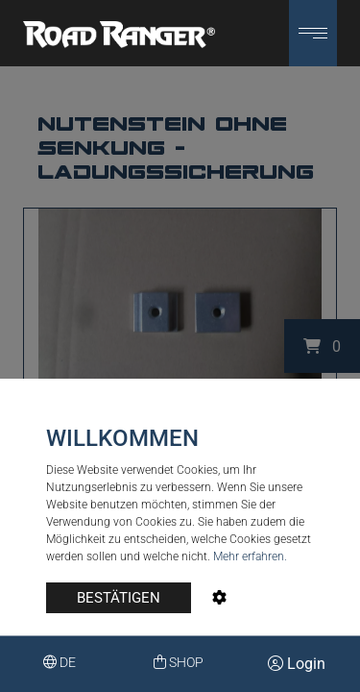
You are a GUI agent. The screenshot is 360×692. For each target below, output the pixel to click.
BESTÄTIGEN (118, 597)
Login (296, 664)
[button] (313, 33)
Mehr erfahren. (250, 556)
